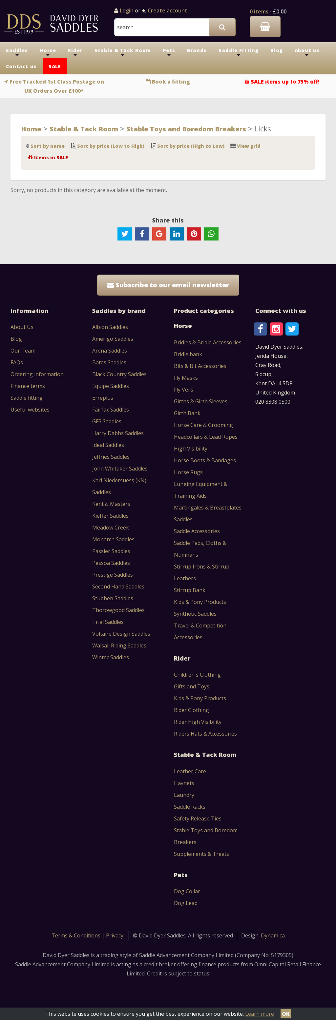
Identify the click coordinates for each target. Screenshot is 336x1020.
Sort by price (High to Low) (190, 146)
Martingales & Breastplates (208, 507)
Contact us (21, 66)
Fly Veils (183, 389)
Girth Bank (187, 413)
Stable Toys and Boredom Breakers (186, 128)
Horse (48, 52)
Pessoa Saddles (111, 563)
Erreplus (102, 397)
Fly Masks (186, 377)
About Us (21, 327)
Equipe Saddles (110, 386)
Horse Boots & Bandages (205, 460)
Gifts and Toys (191, 686)
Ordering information (37, 374)
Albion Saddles (110, 327)
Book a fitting (171, 81)
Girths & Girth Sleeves (200, 401)
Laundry (184, 795)
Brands (197, 50)
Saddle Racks (189, 806)
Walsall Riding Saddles (119, 645)
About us (307, 52)
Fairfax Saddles (110, 409)
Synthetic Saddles (195, 613)
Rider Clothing (191, 710)
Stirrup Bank (189, 590)
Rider (75, 52)
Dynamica (273, 935)
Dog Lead (186, 903)
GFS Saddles (106, 421)
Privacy (114, 935)
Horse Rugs (188, 472)
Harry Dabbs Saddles (118, 433)
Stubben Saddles (112, 598)
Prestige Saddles (112, 574)
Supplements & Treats (201, 853)
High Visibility (190, 448)
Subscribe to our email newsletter (168, 284)
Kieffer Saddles (110, 515)
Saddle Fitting (239, 52)
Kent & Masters (111, 504)
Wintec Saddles (110, 657)
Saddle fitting (26, 397)
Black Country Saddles (119, 374)
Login (127, 10)
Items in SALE (51, 157)
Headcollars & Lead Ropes (206, 436)
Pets (169, 52)
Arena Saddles (109, 350)
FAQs (16, 362)
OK (286, 1013)
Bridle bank (188, 354)
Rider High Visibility (197, 721)
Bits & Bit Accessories (200, 366)
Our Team (22, 350)
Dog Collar (187, 891)
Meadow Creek (110, 527)
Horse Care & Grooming (203, 425)
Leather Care (190, 771)
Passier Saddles (111, 551)
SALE (55, 66)
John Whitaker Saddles (120, 468)
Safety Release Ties (197, 818)
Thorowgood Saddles (118, 610)
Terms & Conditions (77, 935)
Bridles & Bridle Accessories (208, 342)
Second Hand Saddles (118, 586)
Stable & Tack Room (122, 52)
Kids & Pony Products (200, 602)
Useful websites (30, 409)
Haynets (184, 783)
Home (31, 128)
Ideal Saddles (108, 445)
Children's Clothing (197, 674)
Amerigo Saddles (112, 338)
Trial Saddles (108, 621)
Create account (166, 10)
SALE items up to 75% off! (285, 81)
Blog (276, 50)
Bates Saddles (109, 362)
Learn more (259, 1013)
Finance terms (27, 386)
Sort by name (48, 146)
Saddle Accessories (197, 531)
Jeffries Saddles (111, 456)
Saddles (17, 52)
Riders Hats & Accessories (205, 733)
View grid (249, 146)
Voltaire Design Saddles (121, 633)
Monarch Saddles (113, 539)
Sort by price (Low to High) (110, 146)
